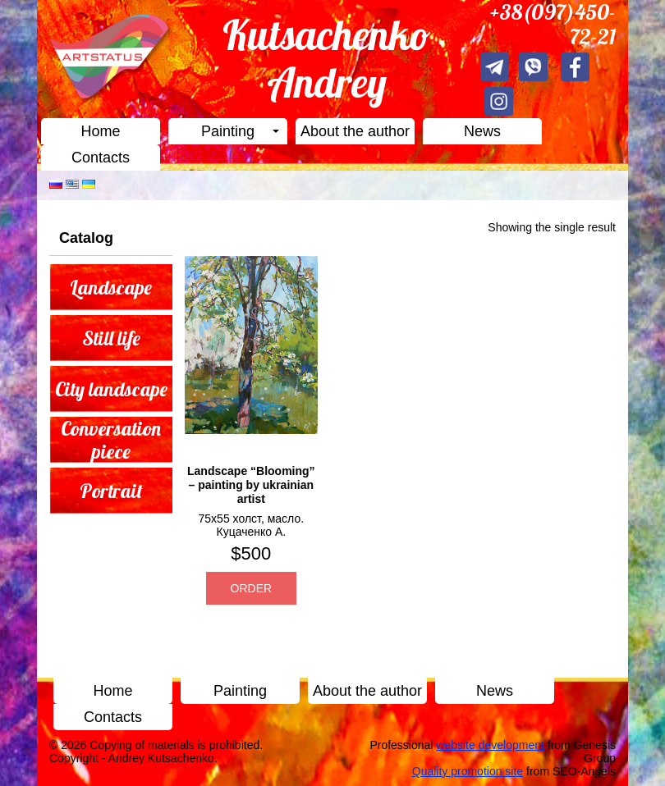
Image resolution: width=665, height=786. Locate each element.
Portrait (111, 490)
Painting (228, 131)
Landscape (111, 287)
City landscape (111, 389)
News (482, 131)
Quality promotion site (467, 771)
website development (490, 745)
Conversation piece (111, 440)
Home (100, 131)
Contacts (100, 157)
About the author (355, 131)
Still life (111, 338)
